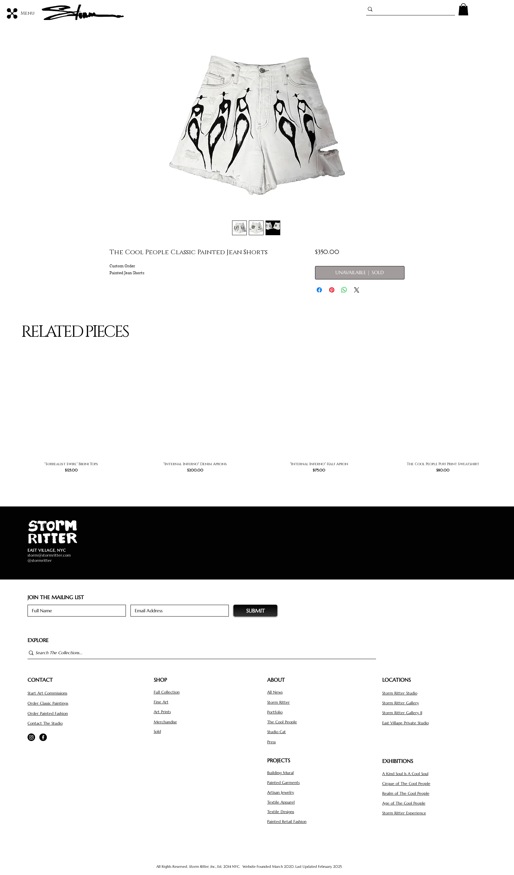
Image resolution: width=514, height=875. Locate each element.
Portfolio (275, 712)
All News (275, 692)
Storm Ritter (278, 702)
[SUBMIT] (255, 611)
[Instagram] (31, 737)
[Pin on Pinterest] (332, 290)
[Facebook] (43, 737)
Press (271, 741)
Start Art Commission (47, 693)
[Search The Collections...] (198, 653)
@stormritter (40, 560)
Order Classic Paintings (48, 703)
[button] (463, 9)
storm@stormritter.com (49, 555)
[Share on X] (357, 290)
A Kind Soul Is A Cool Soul (405, 773)
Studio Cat (276, 731)
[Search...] (407, 9)
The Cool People (282, 721)
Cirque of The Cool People (406, 783)
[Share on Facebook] (319, 290)
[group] (257, 422)
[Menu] (21, 13)
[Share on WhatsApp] (344, 290)
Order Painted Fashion (48, 713)
